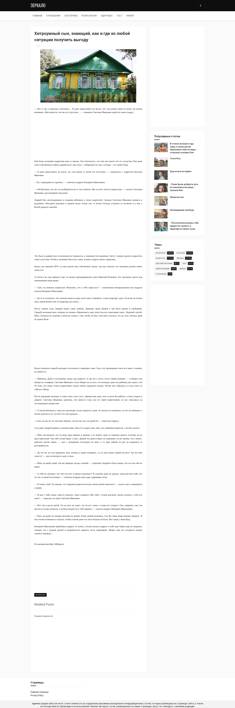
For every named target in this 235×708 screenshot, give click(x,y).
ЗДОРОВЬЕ (107, 16)
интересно (40, 595)
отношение (161, 274)
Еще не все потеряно (181, 171)
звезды (180, 258)
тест (184, 263)
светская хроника (164, 263)
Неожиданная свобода (182, 210)
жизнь (183, 269)
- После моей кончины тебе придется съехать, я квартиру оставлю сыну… (184, 226)
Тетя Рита (175, 158)
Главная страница (39, 692)
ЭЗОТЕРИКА (71, 16)
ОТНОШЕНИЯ (53, 16)
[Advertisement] (88, 135)
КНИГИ (130, 16)
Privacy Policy (37, 695)
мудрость (160, 258)
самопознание (163, 269)
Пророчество (177, 197)
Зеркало (38, 5)
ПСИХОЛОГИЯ (89, 16)
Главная (37, 16)
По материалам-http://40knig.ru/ (49, 544)
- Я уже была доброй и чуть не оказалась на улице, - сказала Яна (184, 187)
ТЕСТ (119, 16)
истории (181, 253)
